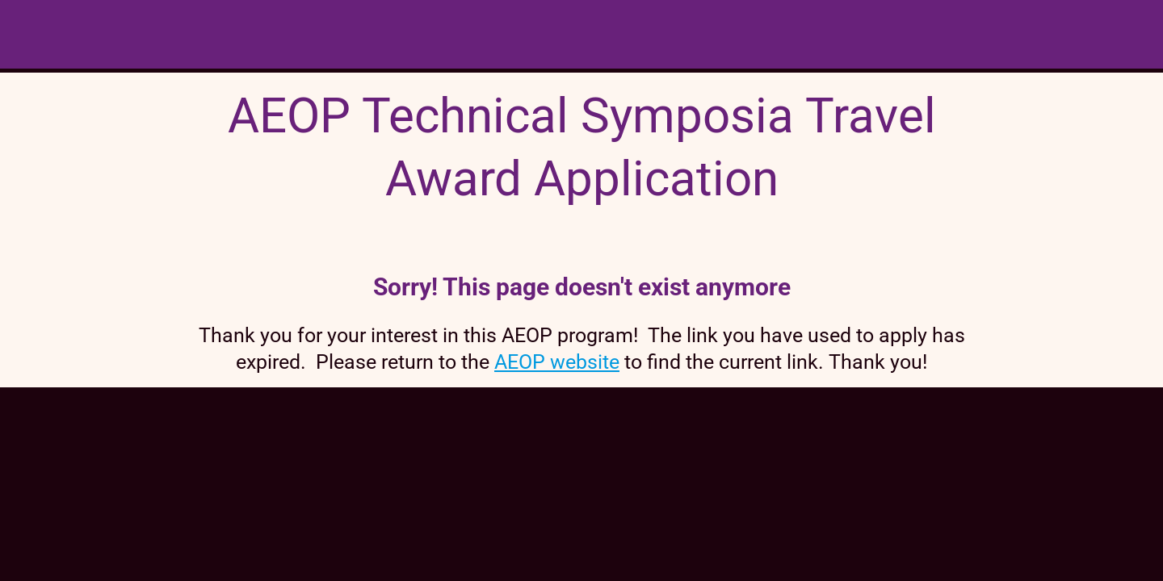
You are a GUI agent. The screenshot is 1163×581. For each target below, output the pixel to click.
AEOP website (556, 362)
